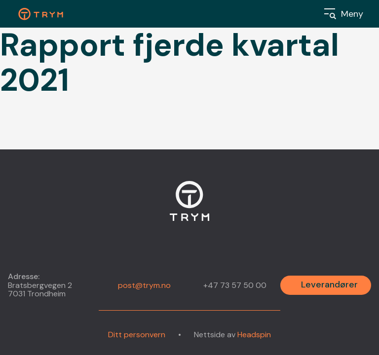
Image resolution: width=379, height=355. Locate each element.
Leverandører (329, 284)
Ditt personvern (136, 334)
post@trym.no (144, 285)
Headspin (254, 334)
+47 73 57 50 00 (234, 285)
